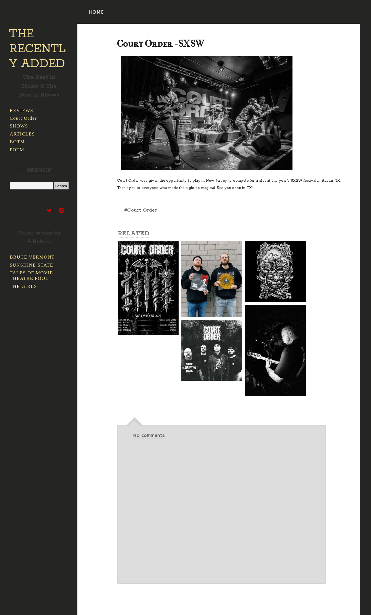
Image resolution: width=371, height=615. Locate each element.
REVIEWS (21, 110)
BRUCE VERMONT (32, 257)
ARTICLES (22, 134)
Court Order (23, 118)
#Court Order (140, 210)
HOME (96, 12)
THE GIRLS (23, 286)
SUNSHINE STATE (31, 265)
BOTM (17, 141)
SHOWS (19, 126)
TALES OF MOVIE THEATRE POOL (31, 275)
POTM (17, 149)
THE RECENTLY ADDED (37, 49)
